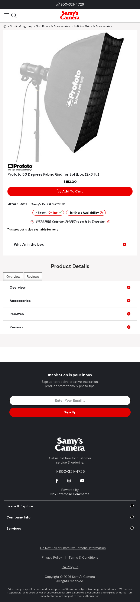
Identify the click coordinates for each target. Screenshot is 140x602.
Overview (13, 277)
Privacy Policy (52, 557)
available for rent (46, 229)
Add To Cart (70, 191)
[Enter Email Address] (69, 400)
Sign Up (70, 412)
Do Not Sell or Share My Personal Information (73, 548)
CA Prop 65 (70, 567)
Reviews (33, 277)
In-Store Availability (86, 212)
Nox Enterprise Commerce (70, 494)
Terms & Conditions (83, 557)
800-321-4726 (72, 4)
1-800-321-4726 (70, 471)
